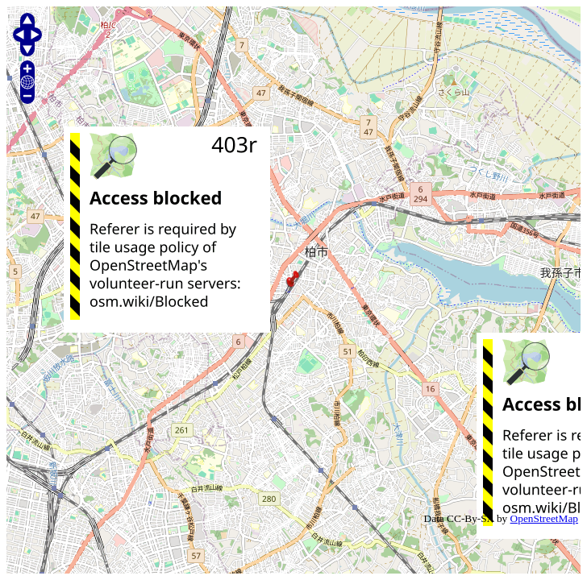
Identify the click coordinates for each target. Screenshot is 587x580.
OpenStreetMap (544, 518)
